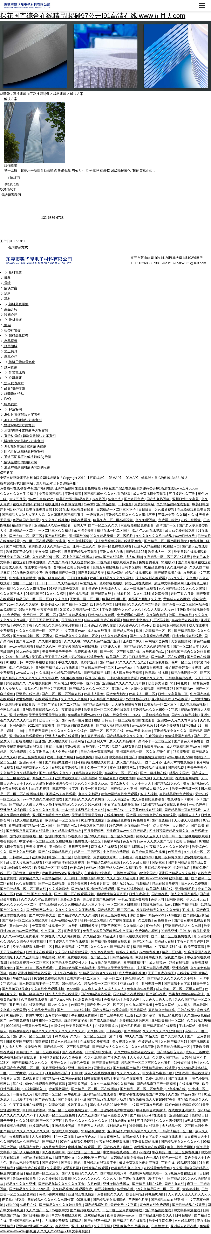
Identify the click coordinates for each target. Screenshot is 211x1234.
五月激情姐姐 (200, 699)
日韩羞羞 (125, 504)
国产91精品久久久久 (54, 773)
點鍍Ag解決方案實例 (17, 425)
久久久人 (110, 1178)
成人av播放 (133, 557)
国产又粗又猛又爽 (15, 989)
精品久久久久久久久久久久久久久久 (58, 1031)
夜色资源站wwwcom (122, 1215)
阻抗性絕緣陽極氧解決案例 (22, 451)
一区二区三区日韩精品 (124, 904)
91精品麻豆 (108, 778)
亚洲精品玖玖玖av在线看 (53, 525)
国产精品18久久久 (167, 783)
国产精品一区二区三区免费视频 (66, 1047)
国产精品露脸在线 (158, 1210)
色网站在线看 (10, 709)
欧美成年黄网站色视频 (149, 852)
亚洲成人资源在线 (184, 1226)
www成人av (25, 673)
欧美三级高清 (194, 947)
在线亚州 (52, 504)
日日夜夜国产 (38, 731)
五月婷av (90, 625)
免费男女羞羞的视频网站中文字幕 (108, 931)
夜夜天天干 (72, 931)
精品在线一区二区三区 (113, 530)
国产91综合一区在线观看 (34, 968)
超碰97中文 (34, 1015)
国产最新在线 (101, 593)
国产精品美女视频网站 (110, 1199)
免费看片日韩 (10, 1078)
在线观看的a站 (153, 652)
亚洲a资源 (73, 746)
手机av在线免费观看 (133, 899)
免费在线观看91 (105, 857)
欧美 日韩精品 (186, 841)
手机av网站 (187, 1026)
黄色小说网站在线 (52, 1194)
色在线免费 (84, 757)
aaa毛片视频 (40, 788)
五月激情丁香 (23, 1099)
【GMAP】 (132, 478)
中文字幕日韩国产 (122, 757)
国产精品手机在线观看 (130, 1220)
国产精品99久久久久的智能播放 (147, 646)
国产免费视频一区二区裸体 (33, 636)
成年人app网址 (61, 999)
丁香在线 (168, 1162)
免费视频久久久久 (110, 1194)
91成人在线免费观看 (28, 820)
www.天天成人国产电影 (156, 841)
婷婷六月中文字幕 (136, 620)
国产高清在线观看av (37, 1157)
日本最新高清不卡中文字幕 (39, 983)
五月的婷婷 (145, 1120)
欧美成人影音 (94, 694)
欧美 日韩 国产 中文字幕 (34, 894)
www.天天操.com (139, 731)
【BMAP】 (115, 478)
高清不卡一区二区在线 (121, 773)
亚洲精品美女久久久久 (171, 731)
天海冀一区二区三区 (85, 599)
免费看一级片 (168, 520)
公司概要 (13, 378)
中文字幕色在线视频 (128, 1078)
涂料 (5, 293)
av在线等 (75, 836)
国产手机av (132, 1031)
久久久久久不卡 (129, 1073)
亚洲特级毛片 (185, 889)
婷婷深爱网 (160, 593)
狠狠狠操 (42, 1041)
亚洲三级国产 (111, 926)
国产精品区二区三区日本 (116, 910)
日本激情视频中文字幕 (72, 947)
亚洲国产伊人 (133, 641)
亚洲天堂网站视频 (145, 1141)
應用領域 (8, 346)
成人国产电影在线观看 (153, 968)
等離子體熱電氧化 (20, 362)
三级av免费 (166, 514)
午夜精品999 (22, 978)
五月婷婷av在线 (57, 1015)
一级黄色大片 (23, 1094)
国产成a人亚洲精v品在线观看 (93, 889)
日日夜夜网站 (110, 1136)
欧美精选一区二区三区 (84, 978)
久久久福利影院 (69, 936)
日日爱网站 (18, 1073)
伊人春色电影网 (54, 1152)
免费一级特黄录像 (168, 857)
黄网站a (59, 567)
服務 (5, 278)
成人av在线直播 (99, 631)
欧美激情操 (127, 778)
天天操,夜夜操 (36, 846)
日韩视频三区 (19, 857)
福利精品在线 (116, 1126)
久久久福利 (141, 593)
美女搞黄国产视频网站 (99, 899)
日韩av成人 (131, 1136)
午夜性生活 (160, 1226)
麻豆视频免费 (105, 1189)
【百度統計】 (96, 478)
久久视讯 (42, 673)
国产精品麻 (176, 767)
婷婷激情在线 (19, 1031)
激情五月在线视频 (106, 567)
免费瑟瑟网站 (144, 504)
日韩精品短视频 (122, 957)
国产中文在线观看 (22, 852)
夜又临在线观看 (14, 1199)
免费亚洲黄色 (70, 899)
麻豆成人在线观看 (104, 846)
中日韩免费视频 (34, 1110)
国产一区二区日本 (186, 646)
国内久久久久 (58, 1005)
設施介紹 (8, 314)
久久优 (156, 599)
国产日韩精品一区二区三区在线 (23, 889)
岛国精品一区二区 (22, 530)
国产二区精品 (70, 704)
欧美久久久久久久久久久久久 (87, 1120)
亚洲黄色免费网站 (88, 999)
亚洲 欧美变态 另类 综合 (131, 1226)
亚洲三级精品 (81, 1226)
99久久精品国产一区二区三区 (158, 1189)
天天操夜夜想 (71, 620)
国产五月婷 (153, 762)
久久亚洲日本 (39, 752)
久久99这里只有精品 (92, 1157)
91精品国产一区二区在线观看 (38, 1052)
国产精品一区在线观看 (168, 657)
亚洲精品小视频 (63, 1126)
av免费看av (163, 920)
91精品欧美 (15, 1015)
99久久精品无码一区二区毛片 (112, 536)
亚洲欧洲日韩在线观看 (192, 1073)
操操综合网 (33, 1047)
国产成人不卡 (123, 631)
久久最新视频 (165, 509)
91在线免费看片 (54, 1147)
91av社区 (61, 683)
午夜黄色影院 (47, 609)
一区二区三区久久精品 (55, 530)
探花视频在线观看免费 (87, 657)
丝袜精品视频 (94, 1215)
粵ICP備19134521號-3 (170, 478)
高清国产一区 (166, 525)
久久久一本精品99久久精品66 (112, 1084)
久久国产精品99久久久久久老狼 (182, 588)
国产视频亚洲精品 (196, 915)
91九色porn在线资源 (147, 530)
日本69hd (189, 725)
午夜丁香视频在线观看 (26, 1105)
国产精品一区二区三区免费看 (142, 1089)
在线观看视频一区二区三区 (30, 962)
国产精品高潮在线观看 (160, 1026)
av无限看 (19, 1010)
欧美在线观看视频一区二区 (33, 947)
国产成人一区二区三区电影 (33, 1036)
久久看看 (54, 1168)
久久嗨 (181, 514)
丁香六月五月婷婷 (190, 941)
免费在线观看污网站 (134, 1020)
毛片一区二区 (181, 662)
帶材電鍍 (13, 320)
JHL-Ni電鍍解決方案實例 (20, 414)
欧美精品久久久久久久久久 (81, 1178)
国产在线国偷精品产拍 (55, 852)
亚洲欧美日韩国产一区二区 (52, 857)
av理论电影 (120, 1010)
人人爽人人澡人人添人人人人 (103, 989)
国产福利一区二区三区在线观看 (25, 920)
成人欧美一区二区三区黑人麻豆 (179, 989)
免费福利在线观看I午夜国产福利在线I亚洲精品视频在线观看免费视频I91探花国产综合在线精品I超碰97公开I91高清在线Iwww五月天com (99, 488)
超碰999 (12, 1205)
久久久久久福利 (27, 604)
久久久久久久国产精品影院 (110, 947)
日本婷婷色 (90, 588)
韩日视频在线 (153, 904)
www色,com (125, 667)
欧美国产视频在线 (159, 889)
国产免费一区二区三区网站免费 (185, 604)
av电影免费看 (19, 1020)
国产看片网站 (71, 1162)
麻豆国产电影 (95, 678)
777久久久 (176, 578)
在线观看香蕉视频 (149, 667)
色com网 (73, 989)
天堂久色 (31, 688)
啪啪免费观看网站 (151, 757)
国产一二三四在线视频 (74, 1010)
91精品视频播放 (132, 846)
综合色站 (199, 599)
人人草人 (184, 1005)
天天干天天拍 (197, 767)
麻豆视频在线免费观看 (137, 525)
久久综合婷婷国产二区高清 (91, 562)
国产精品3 (50, 1141)
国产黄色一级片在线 (76, 720)
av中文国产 (148, 873)
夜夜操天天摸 (71, 709)
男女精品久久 (29, 878)
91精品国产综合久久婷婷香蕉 (188, 652)
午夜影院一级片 (54, 957)
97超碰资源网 (71, 504)
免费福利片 (112, 999)
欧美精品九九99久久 (126, 1168)
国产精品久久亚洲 (124, 788)
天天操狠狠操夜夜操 (126, 704)
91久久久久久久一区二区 (19, 904)
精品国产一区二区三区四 (34, 599)
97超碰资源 (181, 752)
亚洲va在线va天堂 (64, 920)
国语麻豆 (159, 862)
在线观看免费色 (125, 562)
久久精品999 (41, 557)
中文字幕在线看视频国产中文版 (142, 1094)
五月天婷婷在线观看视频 (27, 1005)
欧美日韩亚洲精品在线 (73, 499)
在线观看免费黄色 (157, 1168)
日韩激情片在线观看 (187, 636)
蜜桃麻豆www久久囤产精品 (126, 831)
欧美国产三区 (116, 657)
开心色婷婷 (201, 936)
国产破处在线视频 (132, 1178)
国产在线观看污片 (114, 1173)
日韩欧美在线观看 (95, 1168)
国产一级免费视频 (52, 883)
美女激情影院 (181, 641)
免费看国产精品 (51, 493)
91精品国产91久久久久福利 (46, 593)
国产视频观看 (200, 1041)
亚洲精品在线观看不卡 (100, 1162)
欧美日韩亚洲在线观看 (170, 625)
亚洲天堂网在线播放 (179, 762)
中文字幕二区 (51, 931)
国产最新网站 (67, 825)
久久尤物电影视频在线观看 (134, 1052)
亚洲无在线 (102, 1068)
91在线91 (168, 562)
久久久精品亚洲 (143, 1047)
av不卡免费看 (84, 530)
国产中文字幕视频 (53, 688)
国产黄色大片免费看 (189, 741)
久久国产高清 (58, 562)
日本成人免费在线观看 (62, 994)
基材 (5, 299)
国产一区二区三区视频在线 (62, 694)
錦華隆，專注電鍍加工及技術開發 (24, 94)
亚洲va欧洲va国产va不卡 (35, 1226)
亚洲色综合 (17, 725)
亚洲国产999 (78, 536)
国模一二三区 (23, 583)
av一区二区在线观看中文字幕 (44, 541)
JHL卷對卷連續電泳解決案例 (23, 446)
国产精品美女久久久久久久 (181, 1141)
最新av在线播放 (25, 1178)
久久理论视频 (55, 1105)
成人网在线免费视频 (128, 673)
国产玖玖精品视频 (26, 1152)
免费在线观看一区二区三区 (87, 957)
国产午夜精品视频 (72, 615)
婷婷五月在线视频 (138, 583)
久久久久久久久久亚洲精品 (75, 910)
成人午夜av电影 (65, 973)
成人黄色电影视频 (132, 973)
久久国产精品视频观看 (72, 952)
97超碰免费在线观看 (49, 978)
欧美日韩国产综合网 (60, 572)
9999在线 (62, 509)
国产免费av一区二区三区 (105, 1005)
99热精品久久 (71, 983)
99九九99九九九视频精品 (131, 883)
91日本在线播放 (93, 820)
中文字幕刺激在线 (187, 1210)
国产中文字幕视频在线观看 (150, 636)
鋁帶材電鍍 (10, 330)
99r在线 (144, 1152)
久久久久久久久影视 (44, 810)
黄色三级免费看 (170, 1015)
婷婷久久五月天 (148, 836)
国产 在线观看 (72, 1052)
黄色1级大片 (119, 783)
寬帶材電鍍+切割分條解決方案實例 (28, 436)
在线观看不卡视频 (180, 799)
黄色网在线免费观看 (155, 1205)
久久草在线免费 (102, 952)
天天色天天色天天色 (157, 999)
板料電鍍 (59, 94)
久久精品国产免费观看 (107, 699)
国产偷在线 (160, 894)
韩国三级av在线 (181, 615)
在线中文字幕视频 (38, 567)
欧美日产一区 (49, 720)
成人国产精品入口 (129, 762)
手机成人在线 (68, 662)
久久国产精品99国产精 (185, 1094)
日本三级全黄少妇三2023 (122, 715)
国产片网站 (101, 1010)
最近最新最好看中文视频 (183, 667)
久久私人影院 (163, 778)
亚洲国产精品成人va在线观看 (57, 667)
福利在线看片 (81, 520)
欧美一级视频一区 (185, 788)
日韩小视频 (54, 746)
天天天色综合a (118, 799)
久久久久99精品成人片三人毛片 (81, 904)
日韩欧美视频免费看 (122, 678)
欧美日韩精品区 (135, 962)
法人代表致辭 (12, 383)
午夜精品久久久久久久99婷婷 (168, 846)
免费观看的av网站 (130, 615)
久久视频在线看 (50, 641)
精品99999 (156, 915)
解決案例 (13, 409)
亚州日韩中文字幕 (185, 499)
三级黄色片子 (138, 1199)
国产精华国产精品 (126, 1068)
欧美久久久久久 (152, 678)
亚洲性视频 (73, 493)
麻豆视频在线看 (82, 509)
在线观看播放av (107, 1026)
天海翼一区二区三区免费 (57, 1115)
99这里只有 (27, 609)
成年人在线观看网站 (134, 936)
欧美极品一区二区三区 (161, 704)
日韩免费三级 (77, 883)
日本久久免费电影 (194, 883)
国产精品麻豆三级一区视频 (157, 1084)
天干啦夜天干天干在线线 (50, 657)
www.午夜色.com (41, 499)
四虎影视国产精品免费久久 (169, 831)
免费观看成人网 (86, 652)
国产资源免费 (134, 499)
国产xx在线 (112, 1147)
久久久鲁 (61, 599)
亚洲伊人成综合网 (13, 810)
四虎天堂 (80, 525)
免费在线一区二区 (88, 841)
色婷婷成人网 (148, 1041)
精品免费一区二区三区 (101, 983)
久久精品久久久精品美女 (18, 773)
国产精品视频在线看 (147, 1184)
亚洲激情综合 (179, 1115)
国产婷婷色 (50, 1162)
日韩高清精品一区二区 (176, 1131)
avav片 (89, 504)
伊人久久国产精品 (184, 894)
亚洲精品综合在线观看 (100, 1094)
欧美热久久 (59, 1062)
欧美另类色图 (158, 683)
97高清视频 (89, 778)
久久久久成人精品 (136, 862)
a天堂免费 (192, 1120)
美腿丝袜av (144, 857)
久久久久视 (72, 641)
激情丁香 (116, 1036)
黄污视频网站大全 (39, 910)
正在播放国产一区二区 (98, 667)
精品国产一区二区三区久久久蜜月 (146, 1062)
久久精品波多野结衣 (67, 831)
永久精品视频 (185, 1220)
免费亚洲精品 (155, 1078)
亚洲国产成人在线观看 (52, 741)
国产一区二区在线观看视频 (74, 894)
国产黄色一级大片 (26, 873)
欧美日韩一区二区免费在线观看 (107, 709)
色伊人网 (158, 899)
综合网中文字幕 (76, 1020)
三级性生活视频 (125, 873)
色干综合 (153, 1157)
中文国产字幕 (48, 704)
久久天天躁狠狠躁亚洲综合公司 (49, 783)
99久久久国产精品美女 (142, 1036)
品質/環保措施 (12, 388)
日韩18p (185, 931)
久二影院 (145, 920)
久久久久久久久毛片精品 (18, 493)
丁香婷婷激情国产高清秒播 (75, 968)
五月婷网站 (138, 1010)
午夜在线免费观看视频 (113, 1141)
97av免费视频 (149, 952)
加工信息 (8, 351)
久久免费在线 (49, 1178)
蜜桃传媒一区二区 (48, 1094)
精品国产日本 (143, 947)
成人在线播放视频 (193, 704)
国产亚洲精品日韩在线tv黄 (187, 862)
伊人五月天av (196, 899)
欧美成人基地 (12, 567)
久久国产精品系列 (174, 1041)
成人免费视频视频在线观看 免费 (118, 541)
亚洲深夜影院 (159, 662)
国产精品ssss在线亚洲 (168, 1199)
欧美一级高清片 (31, 994)
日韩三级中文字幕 (65, 788)
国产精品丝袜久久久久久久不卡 (61, 1184)
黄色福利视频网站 (123, 767)
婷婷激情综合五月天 (112, 894)
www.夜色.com (87, 1136)
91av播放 (174, 915)
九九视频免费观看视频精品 (62, 1220)
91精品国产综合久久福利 (98, 973)
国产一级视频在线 (153, 773)
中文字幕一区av (82, 683)
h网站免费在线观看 (30, 1168)
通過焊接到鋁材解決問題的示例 (25, 467)
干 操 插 (188, 910)
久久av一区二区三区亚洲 (89, 1036)
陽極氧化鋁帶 (16, 335)
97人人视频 (149, 794)
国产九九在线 (174, 1184)
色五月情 (130, 841)
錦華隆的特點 (12, 393)
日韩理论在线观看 (39, 952)
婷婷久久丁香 (23, 625)
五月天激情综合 (54, 1068)
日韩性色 (126, 857)
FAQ (5, 399)
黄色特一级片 (19, 926)
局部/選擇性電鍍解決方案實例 (24, 430)
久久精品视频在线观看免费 (72, 1189)
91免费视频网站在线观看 (19, 1057)
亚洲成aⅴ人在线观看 (61, 794)
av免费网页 (8, 609)
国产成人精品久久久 (154, 788)
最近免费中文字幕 (124, 1205)
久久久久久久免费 (74, 699)
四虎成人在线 (164, 941)
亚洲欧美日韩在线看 (15, 557)
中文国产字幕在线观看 (146, 1105)
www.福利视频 (143, 725)
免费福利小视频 (147, 931)
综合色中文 (104, 604)
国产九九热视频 (158, 499)
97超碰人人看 (111, 646)
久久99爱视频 (145, 520)
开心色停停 (197, 804)
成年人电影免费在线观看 (102, 620)
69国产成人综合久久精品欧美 (120, 867)
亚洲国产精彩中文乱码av (51, 815)
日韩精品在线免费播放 (127, 1157)
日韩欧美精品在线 (179, 678)
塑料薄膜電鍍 (16, 304)
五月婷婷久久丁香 (182, 493)
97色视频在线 (175, 1089)
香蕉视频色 (8, 841)
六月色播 (94, 1184)
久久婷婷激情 (59, 889)
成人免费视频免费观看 (150, 493)
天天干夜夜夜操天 (161, 973)
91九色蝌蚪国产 (28, 652)
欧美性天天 (201, 931)
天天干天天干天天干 (57, 652)
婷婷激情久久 (16, 683)
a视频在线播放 (72, 678)
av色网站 (78, 741)
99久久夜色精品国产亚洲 (102, 641)
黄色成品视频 (79, 593)
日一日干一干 (45, 583)
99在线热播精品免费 (28, 572)
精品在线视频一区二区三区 (190, 673)
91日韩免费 (179, 683)
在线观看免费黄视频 (95, 1041)
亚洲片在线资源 (28, 694)
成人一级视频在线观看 (140, 588)
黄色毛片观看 (131, 1026)
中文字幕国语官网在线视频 (78, 646)
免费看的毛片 (149, 562)
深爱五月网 (71, 1168)
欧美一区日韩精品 (94, 788)
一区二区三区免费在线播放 (122, 1210)
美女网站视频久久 (196, 783)
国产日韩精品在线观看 (189, 1205)
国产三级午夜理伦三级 (117, 1015)
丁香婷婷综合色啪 (156, 715)
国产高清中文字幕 (177, 983)
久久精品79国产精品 (66, 673)
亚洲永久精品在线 (147, 546)
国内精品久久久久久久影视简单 (23, 588)
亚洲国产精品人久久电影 (177, 873)
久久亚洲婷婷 (177, 567)
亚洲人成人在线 (112, 551)
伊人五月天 (18, 499)
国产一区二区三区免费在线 (120, 652)
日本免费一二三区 (94, 767)
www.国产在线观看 (109, 557)
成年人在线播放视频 (99, 1073)
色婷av (91, 867)
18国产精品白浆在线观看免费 (165, 804)
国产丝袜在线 (156, 994)
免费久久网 (131, 999)
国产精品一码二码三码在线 (62, 1078)
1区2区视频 (161, 620)
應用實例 (8, 367)
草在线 (18, 1084)
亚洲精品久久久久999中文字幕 (156, 709)
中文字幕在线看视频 (41, 662)
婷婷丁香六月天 (183, 593)
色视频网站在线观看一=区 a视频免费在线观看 (163, 1173)
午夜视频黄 (154, 736)
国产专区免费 (26, 641)
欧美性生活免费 (161, 1220)
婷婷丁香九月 (77, 1105)
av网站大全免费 (157, 641)
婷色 (12, 973)
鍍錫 (5, 325)
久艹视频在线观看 (122, 920)
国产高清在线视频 (106, 1062)
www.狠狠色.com (179, 757)
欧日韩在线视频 (157, 673)
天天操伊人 (180, 825)
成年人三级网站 (198, 1052)
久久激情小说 (133, 926)
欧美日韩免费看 (79, 567)
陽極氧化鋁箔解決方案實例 (22, 441)
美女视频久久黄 (124, 1041)
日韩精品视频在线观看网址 (94, 762)
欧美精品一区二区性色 (62, 820)
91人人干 (35, 1073)
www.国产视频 (29, 931)
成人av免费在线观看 (180, 530)
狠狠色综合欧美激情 (151, 1110)
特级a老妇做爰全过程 (16, 867)
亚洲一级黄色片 (80, 1068)
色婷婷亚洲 (89, 662)
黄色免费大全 (194, 1157)
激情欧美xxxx (154, 746)
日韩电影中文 (65, 1157)
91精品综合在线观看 (87, 773)
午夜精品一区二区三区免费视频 (175, 1152)
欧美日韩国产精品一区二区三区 (31, 825)
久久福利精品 (156, 615)
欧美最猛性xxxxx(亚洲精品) (62, 873)
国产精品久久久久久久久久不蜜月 (172, 978)
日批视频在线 (23, 741)
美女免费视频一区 (48, 551)
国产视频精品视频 (97, 673)
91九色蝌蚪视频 (80, 541)
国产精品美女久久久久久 (125, 736)
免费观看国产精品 (178, 736)
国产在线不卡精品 (97, 1220)
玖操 (139, 631)
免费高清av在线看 (140, 989)
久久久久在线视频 (55, 520)
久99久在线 (108, 625)
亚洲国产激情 (146, 1015)
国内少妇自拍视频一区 (26, 836)
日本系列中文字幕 (98, 1052)
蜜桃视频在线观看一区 (85, 1147)
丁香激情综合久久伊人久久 (122, 609)
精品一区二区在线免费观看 (68, 1110)
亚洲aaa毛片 (129, 983)
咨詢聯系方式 (14, 247)
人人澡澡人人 (12, 688)
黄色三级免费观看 (31, 757)
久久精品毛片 (67, 583)
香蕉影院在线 (19, 1136)
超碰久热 (144, 778)
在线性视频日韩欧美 (83, 926)
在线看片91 (122, 593)
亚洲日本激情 (55, 836)
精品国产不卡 (42, 778)
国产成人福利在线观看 (113, 725)
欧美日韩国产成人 (79, 1026)
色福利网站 (112, 841)
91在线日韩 (15, 662)
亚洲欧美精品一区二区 (168, 1020)
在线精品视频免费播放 (176, 794)
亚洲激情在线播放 (116, 1184)
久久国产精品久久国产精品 (20, 1141)
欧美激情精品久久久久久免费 (158, 910)
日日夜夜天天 (78, 846)
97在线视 (99, 499)
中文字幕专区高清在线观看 (162, 1136)
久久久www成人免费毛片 (21, 936)
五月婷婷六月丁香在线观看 (69, 941)
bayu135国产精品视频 (182, 904)
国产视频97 (165, 688)
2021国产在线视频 (42, 725)
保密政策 (6, 472)
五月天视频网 (94, 831)
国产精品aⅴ (185, 688)
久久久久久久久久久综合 (69, 731)
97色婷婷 (115, 825)
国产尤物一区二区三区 (26, 536)
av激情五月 (88, 583)
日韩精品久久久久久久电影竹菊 (51, 1199)
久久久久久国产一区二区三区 (38, 631)
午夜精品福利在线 (168, 947)
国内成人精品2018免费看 (109, 1105)
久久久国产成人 (12, 593)
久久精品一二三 (59, 546)
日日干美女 (201, 983)
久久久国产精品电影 (122, 878)
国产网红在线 (16, 546)
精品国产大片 (29, 1147)
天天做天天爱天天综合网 (47, 715)
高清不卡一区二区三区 (155, 741)
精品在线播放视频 (165, 883)
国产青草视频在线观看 (194, 562)
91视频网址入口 (34, 1089)
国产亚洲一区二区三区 (84, 1152)
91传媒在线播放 (185, 1062)
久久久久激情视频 (169, 1120)
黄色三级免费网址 (114, 915)
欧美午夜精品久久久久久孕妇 (112, 578)
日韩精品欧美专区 (158, 867)
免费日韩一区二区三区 (40, 615)
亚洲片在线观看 (67, 778)
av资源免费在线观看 (149, 1147)
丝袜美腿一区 (179, 878)
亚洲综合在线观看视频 (26, 736)
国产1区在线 (142, 941)
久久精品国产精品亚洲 (100, 936)
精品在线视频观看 (138, 572)
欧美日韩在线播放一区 (174, 1047)
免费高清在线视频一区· (49, 926)
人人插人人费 (12, 1047)
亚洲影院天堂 (97, 741)
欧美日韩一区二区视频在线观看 (185, 836)
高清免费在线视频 (185, 620)
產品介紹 (8, 309)
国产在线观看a (56, 536)
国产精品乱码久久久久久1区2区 (123, 662)
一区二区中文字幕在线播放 (73, 557)
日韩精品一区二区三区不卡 (116, 509)
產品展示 (8, 341)
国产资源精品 (161, 820)
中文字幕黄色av (73, 631)
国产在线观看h (179, 1078)
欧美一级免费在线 (52, 578)
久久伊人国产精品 (165, 1057)
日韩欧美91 (175, 899)
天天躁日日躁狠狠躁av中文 (84, 878)
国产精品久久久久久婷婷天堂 (61, 1205)
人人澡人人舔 (140, 1057)
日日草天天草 (139, 657)
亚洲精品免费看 (119, 820)
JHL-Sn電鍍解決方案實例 (21, 420)
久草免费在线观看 (34, 999)
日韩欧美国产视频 (19, 1041)
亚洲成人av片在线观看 (62, 736)
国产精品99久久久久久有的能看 (107, 493)
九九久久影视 (88, 794)
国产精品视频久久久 (85, 1210)
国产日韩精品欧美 (91, 572)
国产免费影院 (116, 694)
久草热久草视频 (143, 688)
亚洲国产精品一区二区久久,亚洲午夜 (143, 752)
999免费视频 (11, 615)
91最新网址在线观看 (144, 1126)
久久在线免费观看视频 (48, 989)
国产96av (7, 604)
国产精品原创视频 (96, 704)
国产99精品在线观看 (96, 994)
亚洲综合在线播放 (81, 1194)
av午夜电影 (73, 1094)
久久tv (192, 514)
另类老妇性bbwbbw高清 (187, 994)
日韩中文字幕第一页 (173, 694)
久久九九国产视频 (139, 1005)
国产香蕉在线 (45, 1099)
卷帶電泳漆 (15, 372)
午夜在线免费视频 (84, 1015)
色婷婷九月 (182, 867)
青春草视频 (191, 1189)
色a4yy (146, 625)
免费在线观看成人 (15, 788)
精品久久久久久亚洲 (21, 1184)
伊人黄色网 (161, 825)
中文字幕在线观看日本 (120, 1152)
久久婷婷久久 (129, 625)
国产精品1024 (135, 551)
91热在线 (48, 936)
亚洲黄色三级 (196, 583)
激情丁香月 (156, 1178)
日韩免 (186, 1057)
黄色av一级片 (172, 1157)
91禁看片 (61, 1036)
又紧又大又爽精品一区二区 (80, 609)
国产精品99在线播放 (128, 994)
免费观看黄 (31, 1078)
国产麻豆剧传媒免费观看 (75, 725)
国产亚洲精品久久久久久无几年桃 (121, 683)
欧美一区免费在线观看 (115, 546)
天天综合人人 (111, 588)
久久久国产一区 (38, 1210)
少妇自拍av (138, 915)
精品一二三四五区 (87, 852)
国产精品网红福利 (58, 762)
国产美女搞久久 (173, 1036)
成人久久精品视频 (114, 636)
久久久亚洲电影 (28, 957)
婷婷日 (127, 1147)
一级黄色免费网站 (35, 1026)
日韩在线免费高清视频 (97, 752)
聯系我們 (8, 404)
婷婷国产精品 (39, 1126)
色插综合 (77, 867)
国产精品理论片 (97, 1205)
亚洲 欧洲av (18, 715)
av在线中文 (60, 1210)
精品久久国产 (179, 773)
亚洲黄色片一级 (31, 762)
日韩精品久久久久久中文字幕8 (138, 604)
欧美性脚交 (82, 857)
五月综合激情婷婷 (162, 1010)
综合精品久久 (135, 978)
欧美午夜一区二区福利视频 (113, 520)
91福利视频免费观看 (64, 588)
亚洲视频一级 (151, 983)
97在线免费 (47, 904)
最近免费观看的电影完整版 (139, 1162)
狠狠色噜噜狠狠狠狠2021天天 (187, 1105)
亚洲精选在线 (49, 1057)
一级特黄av (95, 514)
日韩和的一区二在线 (47, 1020)
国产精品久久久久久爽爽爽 (85, 799)
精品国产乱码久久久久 (33, 767)
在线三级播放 (191, 520)
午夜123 (101, 757)
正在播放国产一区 (137, 825)
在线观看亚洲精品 (65, 767)
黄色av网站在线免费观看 (119, 794)
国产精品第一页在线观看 (183, 810)
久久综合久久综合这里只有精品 (58, 625)
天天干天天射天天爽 (44, 620)
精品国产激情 (22, 525)
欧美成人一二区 (160, 551)
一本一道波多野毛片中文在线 (83, 810)
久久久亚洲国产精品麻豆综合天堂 (103, 1115)
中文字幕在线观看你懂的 (122, 804)
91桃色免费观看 (168, 725)
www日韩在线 (185, 536)
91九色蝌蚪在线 (123, 1120)
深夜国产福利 (174, 957)
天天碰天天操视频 (187, 820)
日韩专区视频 (132, 567)
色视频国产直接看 (26, 520)
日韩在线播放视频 (97, 1078)
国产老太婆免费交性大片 (70, 962)
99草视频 (83, 1199)
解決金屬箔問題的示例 (18, 462)
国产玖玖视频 (78, 1084)
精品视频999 (187, 1162)
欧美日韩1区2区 (114, 599)
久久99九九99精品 (16, 657)
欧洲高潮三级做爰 (19, 551)
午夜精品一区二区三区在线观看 (167, 557)
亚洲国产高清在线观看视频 (65, 862)
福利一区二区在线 (93, 920)
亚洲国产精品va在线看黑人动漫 (103, 1099)
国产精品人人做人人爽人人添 (24, 514)
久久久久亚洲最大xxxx (91, 783)
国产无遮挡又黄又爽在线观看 (28, 831)
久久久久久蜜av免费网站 (39, 899)
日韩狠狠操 (183, 1215)
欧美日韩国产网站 (60, 757)
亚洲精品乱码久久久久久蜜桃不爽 (131, 514)
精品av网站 (115, 572)
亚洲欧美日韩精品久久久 (41, 709)
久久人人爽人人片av (159, 609)
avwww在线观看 (21, 646)
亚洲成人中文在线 (65, 1131)
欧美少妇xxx (50, 604)
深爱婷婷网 (24, 699)
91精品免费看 (154, 567)
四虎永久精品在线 (64, 1041)
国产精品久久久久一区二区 (89, 688)
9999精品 (13, 1026)
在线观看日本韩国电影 (29, 562)
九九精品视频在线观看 (173, 504)
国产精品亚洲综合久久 (156, 1215)
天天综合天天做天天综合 (116, 968)
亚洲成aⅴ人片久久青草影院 (177, 720)
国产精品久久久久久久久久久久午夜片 (30, 678)
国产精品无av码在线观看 (148, 1115)
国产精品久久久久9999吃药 (29, 1189)
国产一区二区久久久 (103, 525)
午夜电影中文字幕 (98, 873)
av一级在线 (115, 810)
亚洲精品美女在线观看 (159, 1068)
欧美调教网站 (59, 1089)
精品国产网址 (138, 599)
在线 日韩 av (103, 720)
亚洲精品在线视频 (152, 767)
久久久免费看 (72, 1057)
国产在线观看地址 (130, 889)
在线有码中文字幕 (96, 746)
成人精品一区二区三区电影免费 (185, 1126)
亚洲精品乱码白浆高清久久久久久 (132, 1131)
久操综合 (57, 1026)
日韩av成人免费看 (101, 615)
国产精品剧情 (106, 504)
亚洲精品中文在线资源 (19, 704)
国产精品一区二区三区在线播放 (94, 1089)
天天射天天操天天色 (87, 815)
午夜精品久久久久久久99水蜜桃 (78, 804)
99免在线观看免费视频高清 (45, 1084)
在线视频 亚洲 (189, 1084)
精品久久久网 (46, 646)
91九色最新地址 (21, 667)
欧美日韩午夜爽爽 (149, 957)
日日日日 (145, 509)
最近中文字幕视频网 (169, 583)
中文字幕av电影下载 (157, 1073)
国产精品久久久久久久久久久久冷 (25, 1131)
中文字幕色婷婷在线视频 (144, 810)
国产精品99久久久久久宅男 (78, 915)
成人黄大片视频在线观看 (24, 862)
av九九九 (115, 499)
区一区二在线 (64, 1136)
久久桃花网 (95, 1031)
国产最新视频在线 (168, 572)
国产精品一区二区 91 (78, 604)
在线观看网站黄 (187, 778)
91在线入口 (171, 546)
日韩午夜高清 (139, 894)
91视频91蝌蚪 (155, 1194)
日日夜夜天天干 (196, 1136)
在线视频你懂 (114, 815)
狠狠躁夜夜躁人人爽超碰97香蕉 (152, 1099)
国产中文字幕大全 (42, 915)
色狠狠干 (78, 1005)
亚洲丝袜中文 (10, 1110)
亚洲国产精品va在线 (24, 1220)
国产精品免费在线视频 (104, 862)
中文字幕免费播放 (22, 578)
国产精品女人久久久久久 (110, 1047)
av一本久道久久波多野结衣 (42, 799)
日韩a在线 (114, 1031)
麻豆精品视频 (52, 878)
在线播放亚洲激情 (182, 1110)
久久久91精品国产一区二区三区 (39, 1120)
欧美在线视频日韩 (39, 509)
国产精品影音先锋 (170, 1052)
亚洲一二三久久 (84, 546)
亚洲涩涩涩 (58, 846)
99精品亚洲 (169, 931)
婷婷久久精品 (126, 952)
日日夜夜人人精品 (90, 1126)
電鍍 (5, 283)
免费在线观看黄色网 (126, 746)
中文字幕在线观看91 (67, 1215)
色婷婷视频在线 (111, 583)
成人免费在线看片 (65, 752)
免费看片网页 (100, 883)
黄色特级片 (154, 926)
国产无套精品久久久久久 (30, 1062)
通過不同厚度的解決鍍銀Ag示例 (25, 457)
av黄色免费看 (80, 1062)
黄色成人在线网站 (177, 599)
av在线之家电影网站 (106, 962)
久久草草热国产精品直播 (65, 514)
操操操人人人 (188, 815)
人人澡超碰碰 (42, 1136)
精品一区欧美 (172, 952)
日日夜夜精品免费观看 (81, 551)
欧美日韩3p (134, 1194)
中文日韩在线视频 (116, 852)
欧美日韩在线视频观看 (190, 551)
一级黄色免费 (200, 683)
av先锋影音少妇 (137, 699)
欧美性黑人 (36, 546)
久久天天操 (102, 1226)
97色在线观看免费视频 (77, 1141)
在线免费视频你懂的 (28, 504)
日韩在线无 (186, 1010)
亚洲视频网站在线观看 (35, 973)
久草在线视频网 (40, 683)
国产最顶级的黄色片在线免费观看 (151, 815)
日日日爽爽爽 (77, 578)
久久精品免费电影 (41, 1010)
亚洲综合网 (180, 968)
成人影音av (158, 962)
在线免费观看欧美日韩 (193, 509)
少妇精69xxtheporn (153, 878)
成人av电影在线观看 (150, 578)
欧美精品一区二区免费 (51, 867)
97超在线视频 (179, 962)
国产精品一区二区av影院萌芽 (166, 541)
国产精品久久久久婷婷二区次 (77, 636)
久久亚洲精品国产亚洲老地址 (106, 1057)
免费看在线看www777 (84, 715)
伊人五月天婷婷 (93, 736)
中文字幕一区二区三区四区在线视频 (46, 841)
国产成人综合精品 (103, 1020)
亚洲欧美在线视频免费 (193, 609)
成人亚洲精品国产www (183, 746)
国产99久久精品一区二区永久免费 (109, 836)
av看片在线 (28, 1205)
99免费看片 (141, 820)
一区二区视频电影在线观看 (135, 720)
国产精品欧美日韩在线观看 (111, 941)
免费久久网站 (165, 1005)
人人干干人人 (141, 783)
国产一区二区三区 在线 (107, 731)
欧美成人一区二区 (142, 694)
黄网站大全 (120, 688)
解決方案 (76, 94)
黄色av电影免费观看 (24, 1162)
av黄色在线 (126, 1189)
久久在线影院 (26, 883)
